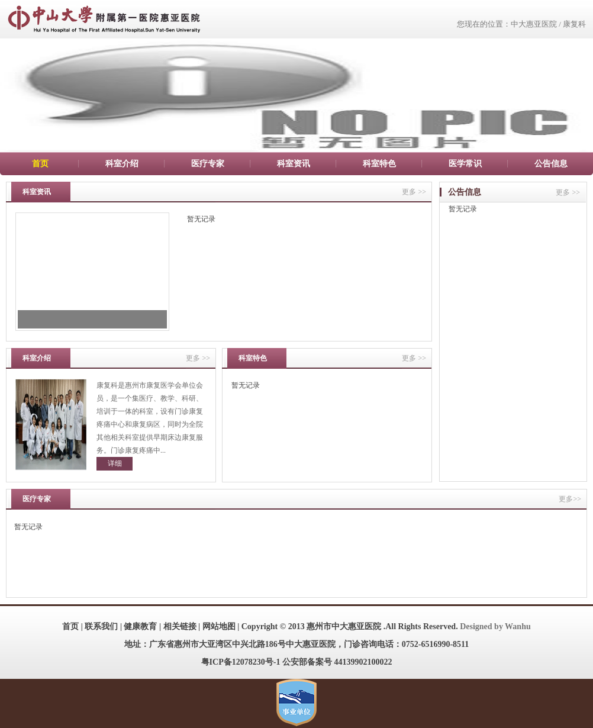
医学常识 (465, 163)
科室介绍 (121, 163)
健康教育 (140, 626)
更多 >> (414, 192)
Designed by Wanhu (495, 626)
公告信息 (551, 163)
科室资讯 (293, 163)
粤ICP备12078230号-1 (241, 662)
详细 (115, 463)
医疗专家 (207, 163)
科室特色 (379, 163)
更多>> (570, 499)
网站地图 (219, 626)
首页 (40, 163)
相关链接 (179, 626)
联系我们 (101, 626)
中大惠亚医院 (534, 24)
